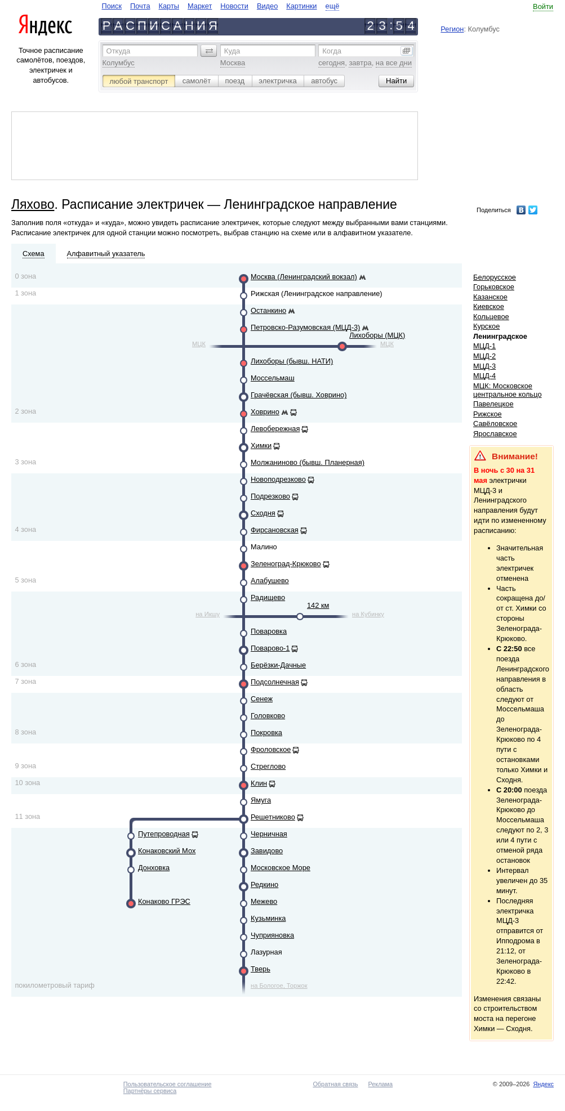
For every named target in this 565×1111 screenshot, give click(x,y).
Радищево (268, 597)
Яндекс (543, 1084)
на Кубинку (368, 614)
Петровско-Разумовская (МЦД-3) (305, 327)
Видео (267, 6)
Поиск (112, 6)
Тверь (260, 969)
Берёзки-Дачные (278, 665)
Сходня (263, 513)
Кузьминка (268, 918)
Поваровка (269, 631)
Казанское (490, 297)
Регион (452, 29)
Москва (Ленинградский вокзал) (304, 276)
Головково (268, 715)
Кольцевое (491, 316)
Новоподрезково (278, 479)
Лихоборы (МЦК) (377, 335)
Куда (232, 51)
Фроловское (271, 749)
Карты (169, 6)
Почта (140, 6)
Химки (261, 445)
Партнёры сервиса (149, 1090)
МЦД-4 (484, 375)
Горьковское (493, 287)
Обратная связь (335, 1084)
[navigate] (221, 6)
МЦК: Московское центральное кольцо (507, 390)
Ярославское (495, 433)
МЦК (199, 344)
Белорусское (494, 277)
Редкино (264, 884)
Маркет (200, 6)
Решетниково (273, 817)
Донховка (154, 867)
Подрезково (270, 496)
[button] (209, 50)
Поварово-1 (270, 648)
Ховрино (265, 411)
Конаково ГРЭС (164, 901)
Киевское (488, 306)
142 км (318, 605)
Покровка (266, 732)
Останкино (268, 310)
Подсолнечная (275, 682)
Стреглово (268, 766)
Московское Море (280, 867)
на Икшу (207, 614)
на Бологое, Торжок (279, 985)
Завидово (267, 850)
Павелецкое (493, 404)
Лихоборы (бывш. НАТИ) (292, 361)
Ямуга (261, 800)
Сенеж (262, 699)
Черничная (269, 834)
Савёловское (495, 423)
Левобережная (275, 428)
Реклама (380, 1084)
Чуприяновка (272, 935)
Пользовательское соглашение (167, 1084)
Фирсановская (275, 530)
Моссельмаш (273, 378)
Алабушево (270, 580)
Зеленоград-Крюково (286, 563)
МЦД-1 (484, 346)
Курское (486, 326)
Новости (234, 6)
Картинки (301, 6)
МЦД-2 (484, 356)
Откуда (118, 51)
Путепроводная (164, 834)
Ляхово (32, 204)
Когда (331, 51)
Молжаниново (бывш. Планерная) (307, 462)
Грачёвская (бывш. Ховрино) (298, 395)
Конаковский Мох (166, 850)
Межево (264, 901)
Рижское (487, 414)
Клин (259, 783)
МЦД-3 (484, 366)
